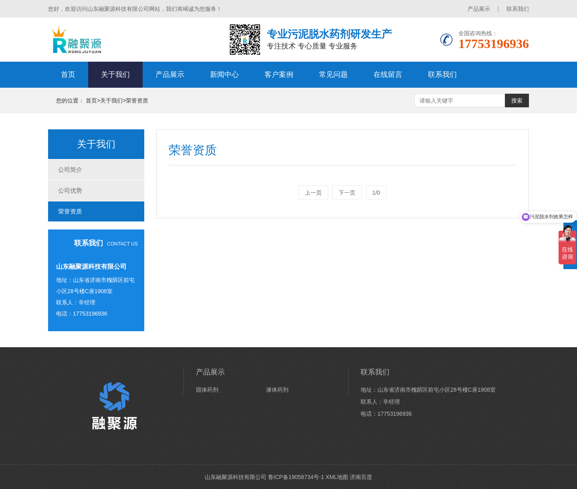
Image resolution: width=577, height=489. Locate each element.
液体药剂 (277, 389)
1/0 (376, 192)
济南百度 (361, 477)
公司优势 (70, 190)
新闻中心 (224, 74)
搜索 (517, 100)
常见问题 (333, 74)
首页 (68, 74)
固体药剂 (207, 389)
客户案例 (278, 74)
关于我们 (115, 74)
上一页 (313, 192)
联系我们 (517, 9)
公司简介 (70, 169)
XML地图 (337, 477)
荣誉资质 (137, 100)
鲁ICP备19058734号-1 (296, 477)
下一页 (347, 192)
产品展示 (479, 9)
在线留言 (387, 74)
